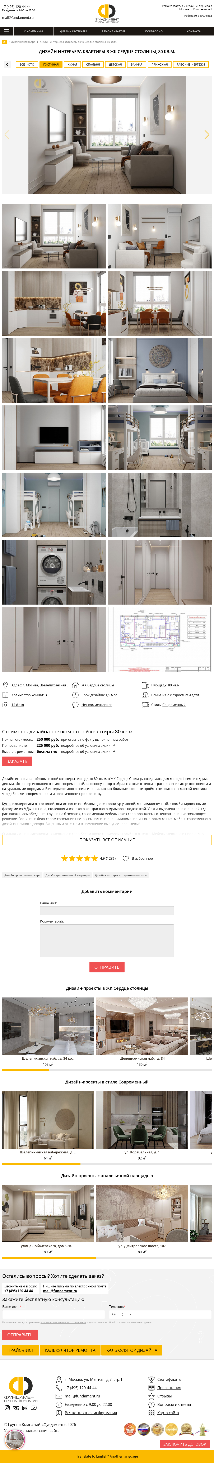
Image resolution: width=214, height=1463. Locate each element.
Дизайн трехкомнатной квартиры (68, 875)
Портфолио (154, 31)
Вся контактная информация (91, 1412)
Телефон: (160, 1311)
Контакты (194, 31)
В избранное (142, 858)
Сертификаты (169, 1379)
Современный (174, 704)
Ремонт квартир (114, 31)
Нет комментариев (97, 704)
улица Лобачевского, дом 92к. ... (48, 1246)
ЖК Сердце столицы (98, 685)
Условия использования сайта (32, 1430)
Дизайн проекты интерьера (22, 875)
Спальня (9, 833)
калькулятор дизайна (131, 1350)
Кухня (6, 803)
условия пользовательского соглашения (63, 1322)
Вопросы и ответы (174, 1404)
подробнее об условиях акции (86, 745)
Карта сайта (168, 1412)
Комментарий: (52, 921)
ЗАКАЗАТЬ (17, 761)
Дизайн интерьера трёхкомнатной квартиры (38, 778)
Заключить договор (184, 1444)
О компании (33, 31)
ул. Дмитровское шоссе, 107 (142, 1246)
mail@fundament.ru (18, 17)
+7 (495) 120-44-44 (16, 6)
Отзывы (164, 1395)
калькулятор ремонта (70, 1350)
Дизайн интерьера (73, 31)
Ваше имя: (48, 903)
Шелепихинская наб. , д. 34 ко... (48, 1058)
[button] (207, 134)
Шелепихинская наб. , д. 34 (142, 1058)
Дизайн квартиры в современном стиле (120, 875)
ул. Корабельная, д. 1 (142, 1152)
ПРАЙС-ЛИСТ (20, 1350)
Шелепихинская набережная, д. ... (48, 1152)
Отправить (107, 967)
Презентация (169, 1387)
